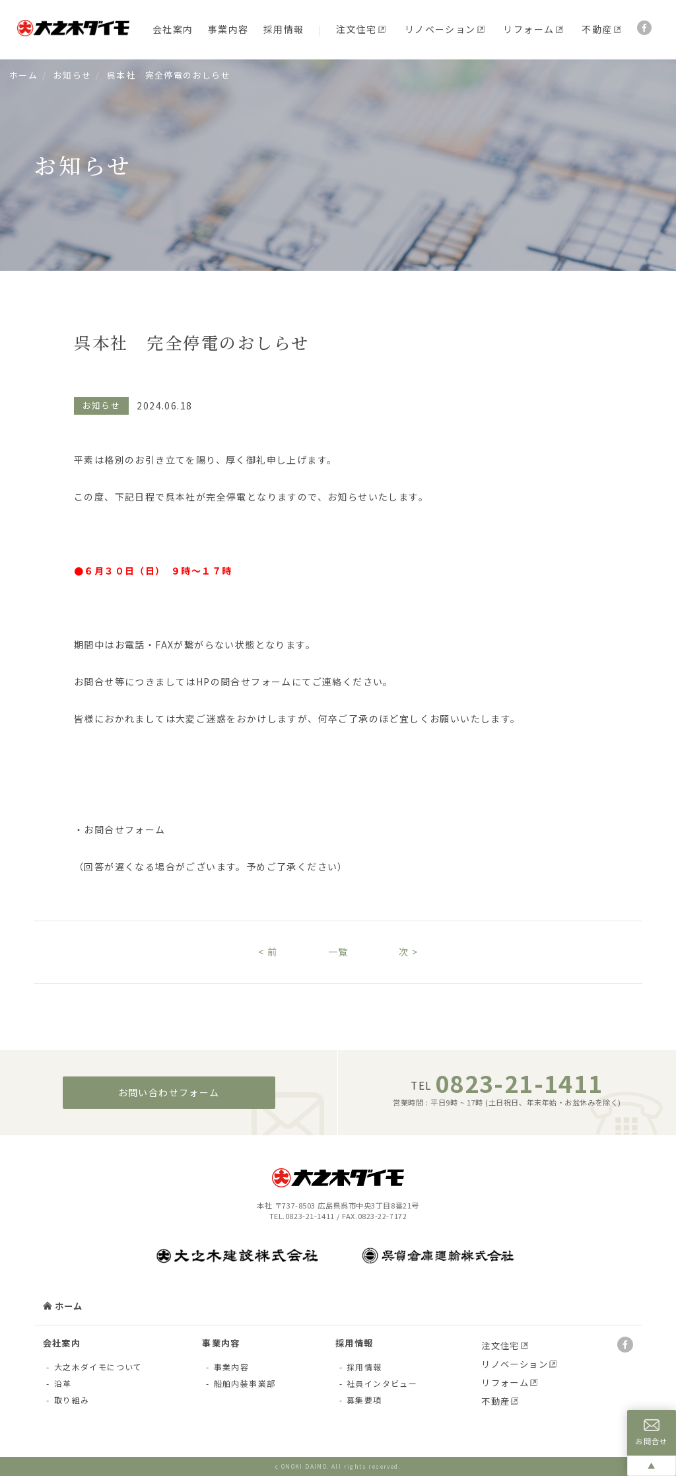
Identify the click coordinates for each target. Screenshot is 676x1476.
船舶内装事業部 (245, 1383)
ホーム (23, 75)
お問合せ (651, 1432)
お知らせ (72, 75)
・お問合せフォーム (120, 829)
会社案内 (172, 29)
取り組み (72, 1399)
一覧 (338, 951)
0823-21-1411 (519, 1083)
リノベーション (440, 29)
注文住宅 (356, 29)
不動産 (597, 29)
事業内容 (228, 29)
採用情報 (283, 29)
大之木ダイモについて (98, 1366)
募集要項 (364, 1399)
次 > (408, 951)
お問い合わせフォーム (169, 1092)
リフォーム (528, 29)
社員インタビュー (382, 1383)
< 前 (267, 951)
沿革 (63, 1383)
